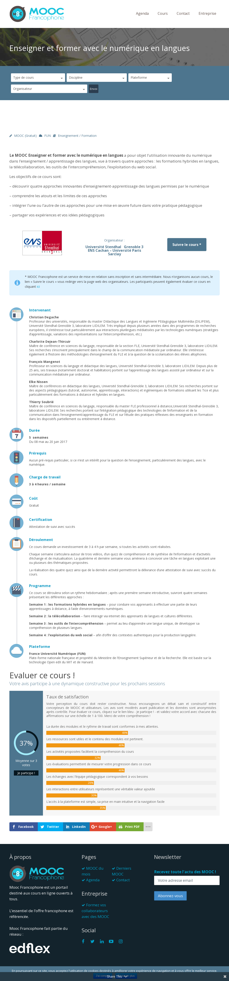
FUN (47, 135)
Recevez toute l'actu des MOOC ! (185, 871)
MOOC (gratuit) (25, 135)
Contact (183, 13)
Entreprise (207, 13)
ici (38, 286)
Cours (163, 13)
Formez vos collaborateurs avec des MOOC (95, 910)
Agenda (142, 13)
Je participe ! (26, 773)
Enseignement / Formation (77, 135)
